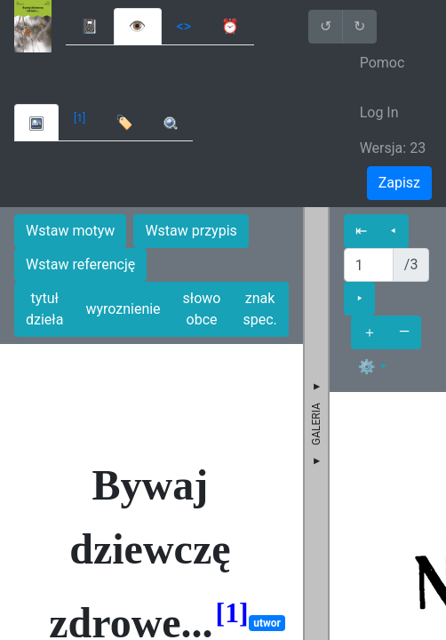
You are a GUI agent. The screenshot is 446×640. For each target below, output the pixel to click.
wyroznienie (122, 308)
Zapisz (399, 182)
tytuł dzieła (44, 309)
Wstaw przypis (190, 230)
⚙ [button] (367, 366)
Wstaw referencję (80, 264)
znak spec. (259, 309)
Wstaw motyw (70, 230)
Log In (379, 112)
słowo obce (202, 309)
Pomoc (382, 62)
